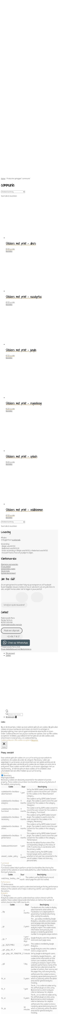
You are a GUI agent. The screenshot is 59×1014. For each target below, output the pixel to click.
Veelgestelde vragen (8, 513)
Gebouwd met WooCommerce (20, 593)
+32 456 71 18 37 (12, 580)
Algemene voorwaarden (9, 508)
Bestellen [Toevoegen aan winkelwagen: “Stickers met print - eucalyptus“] (9, 249)
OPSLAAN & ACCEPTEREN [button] (9, 999)
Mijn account (10, 597)
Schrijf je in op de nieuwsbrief (14, 549)
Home (3, 123)
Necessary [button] (5, 717)
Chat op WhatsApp (18, 587)
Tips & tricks (5, 515)
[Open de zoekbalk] (7, 656)
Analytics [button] (4, 837)
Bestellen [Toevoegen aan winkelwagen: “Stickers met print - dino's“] (9, 195)
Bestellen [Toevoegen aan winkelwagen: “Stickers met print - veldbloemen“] (9, 462)
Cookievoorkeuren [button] (7, 684)
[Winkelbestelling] (13, 136)
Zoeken (8, 600)
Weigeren (34, 684)
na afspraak (16, 484)
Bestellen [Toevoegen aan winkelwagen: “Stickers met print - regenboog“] (9, 355)
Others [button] (3, 985)
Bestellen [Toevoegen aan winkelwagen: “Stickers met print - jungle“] (9, 302)
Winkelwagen (11, 661)
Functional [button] (5, 807)
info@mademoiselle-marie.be (11, 569)
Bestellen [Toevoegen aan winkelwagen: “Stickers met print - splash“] (9, 408)
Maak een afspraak (11, 575)
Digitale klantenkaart (8, 517)
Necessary (7, 720)
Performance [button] (5, 826)
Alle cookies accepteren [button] (23, 684)
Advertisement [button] (6, 973)
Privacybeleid (5, 511)
